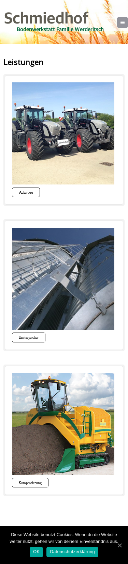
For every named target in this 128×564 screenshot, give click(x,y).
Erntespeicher (29, 337)
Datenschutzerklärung (72, 551)
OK (36, 551)
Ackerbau (26, 192)
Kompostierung (30, 482)
